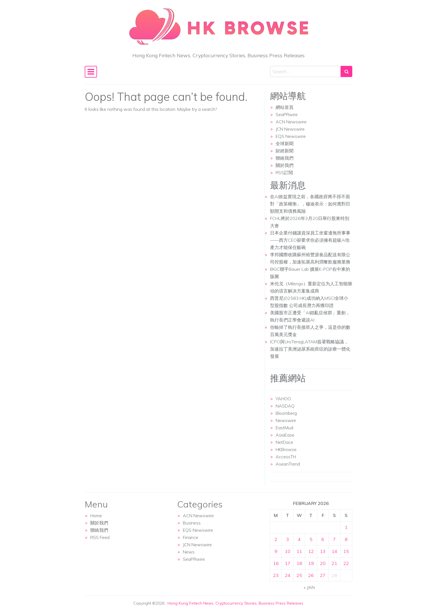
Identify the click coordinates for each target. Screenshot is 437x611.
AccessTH (286, 456)
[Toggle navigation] (91, 72)
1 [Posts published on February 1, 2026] (346, 527)
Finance (190, 537)
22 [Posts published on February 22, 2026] (346, 563)
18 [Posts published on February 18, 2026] (299, 563)
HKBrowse (286, 449)
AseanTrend (288, 464)
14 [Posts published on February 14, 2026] (334, 551)
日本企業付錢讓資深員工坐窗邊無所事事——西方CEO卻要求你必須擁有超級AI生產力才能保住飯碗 (310, 240)
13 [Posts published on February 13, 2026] (323, 551)
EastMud (284, 427)
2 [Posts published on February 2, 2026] (276, 539)
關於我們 (284, 165)
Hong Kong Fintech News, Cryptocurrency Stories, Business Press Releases (235, 603)
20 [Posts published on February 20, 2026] (323, 563)
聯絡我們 (284, 158)
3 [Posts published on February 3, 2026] (287, 539)
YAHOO (283, 398)
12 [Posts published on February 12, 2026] (311, 551)
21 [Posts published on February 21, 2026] (334, 563)
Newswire (286, 420)
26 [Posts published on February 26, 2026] (311, 575)
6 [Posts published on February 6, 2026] (322, 539)
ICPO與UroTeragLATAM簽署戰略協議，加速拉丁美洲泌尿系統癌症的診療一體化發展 (310, 349)
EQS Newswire (291, 136)
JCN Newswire (290, 129)
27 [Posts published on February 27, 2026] (323, 575)
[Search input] (305, 71)
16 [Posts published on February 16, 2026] (276, 563)
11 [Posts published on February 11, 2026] (299, 551)
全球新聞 (284, 143)
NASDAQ (285, 406)
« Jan (309, 587)
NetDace (284, 442)
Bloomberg (286, 413)
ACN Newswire (291, 121)
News (189, 552)
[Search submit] (346, 71)
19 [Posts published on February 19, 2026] (311, 563)
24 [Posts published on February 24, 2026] (287, 575)
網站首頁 (284, 107)
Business (192, 523)
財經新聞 (284, 151)
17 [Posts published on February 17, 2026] (287, 563)
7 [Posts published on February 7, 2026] (334, 539)
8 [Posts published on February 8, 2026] (346, 539)
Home (96, 515)
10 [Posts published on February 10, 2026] (287, 551)
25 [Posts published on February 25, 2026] (299, 575)
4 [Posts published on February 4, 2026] (299, 539)
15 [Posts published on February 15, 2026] (346, 551)
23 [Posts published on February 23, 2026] (276, 575)
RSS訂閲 (284, 172)
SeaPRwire (287, 114)
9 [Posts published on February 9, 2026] (276, 551)
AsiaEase (285, 435)
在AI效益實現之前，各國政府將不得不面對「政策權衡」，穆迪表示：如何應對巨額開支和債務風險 (310, 204)
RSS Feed (100, 537)
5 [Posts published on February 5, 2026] (311, 539)
